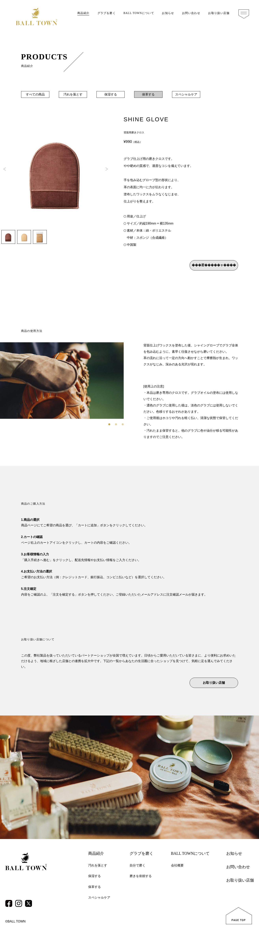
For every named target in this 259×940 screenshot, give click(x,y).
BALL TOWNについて (138, 13)
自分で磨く (137, 865)
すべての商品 (35, 94)
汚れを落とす (72, 94)
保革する (148, 94)
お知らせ (168, 13)
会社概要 (177, 865)
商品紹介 (83, 13)
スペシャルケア (186, 94)
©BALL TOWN (15, 921)
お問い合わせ (191, 13)
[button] (107, 169)
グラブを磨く (106, 13)
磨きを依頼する (141, 876)
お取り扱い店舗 (218, 13)
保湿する (110, 94)
